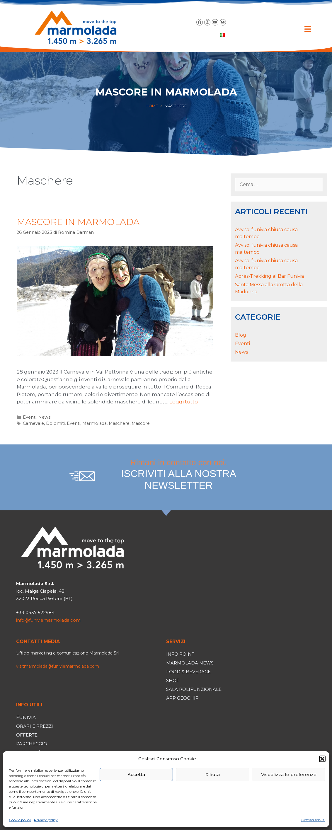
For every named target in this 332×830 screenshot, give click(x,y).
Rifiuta (212, 774)
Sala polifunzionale (194, 689)
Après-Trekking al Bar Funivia (269, 276)
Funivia (26, 717)
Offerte (27, 735)
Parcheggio (31, 744)
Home (152, 105)
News (44, 417)
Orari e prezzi (34, 726)
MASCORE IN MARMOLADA (78, 222)
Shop (173, 680)
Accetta (136, 774)
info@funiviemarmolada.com (48, 620)
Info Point (180, 654)
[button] (322, 759)
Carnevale (33, 423)
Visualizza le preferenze (288, 774)
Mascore (141, 423)
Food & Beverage (188, 671)
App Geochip (182, 698)
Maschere (119, 423)
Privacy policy (46, 820)
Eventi (29, 417)
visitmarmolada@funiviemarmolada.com (57, 666)
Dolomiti (55, 423)
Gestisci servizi (313, 820)
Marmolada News (190, 663)
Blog (240, 335)
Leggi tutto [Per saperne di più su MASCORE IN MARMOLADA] (183, 402)
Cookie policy (20, 820)
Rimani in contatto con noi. (179, 474)
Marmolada (94, 423)
